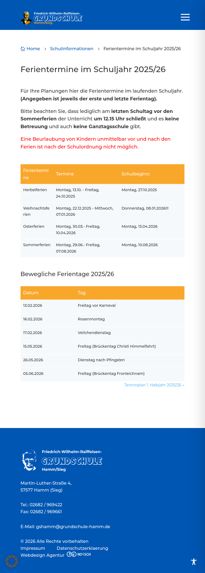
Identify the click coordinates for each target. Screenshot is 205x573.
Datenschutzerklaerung (82, 548)
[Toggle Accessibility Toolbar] (194, 562)
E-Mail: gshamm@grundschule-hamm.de (65, 526)
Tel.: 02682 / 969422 (41, 504)
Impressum (33, 548)
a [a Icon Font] (185, 17)
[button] (11, 561)
